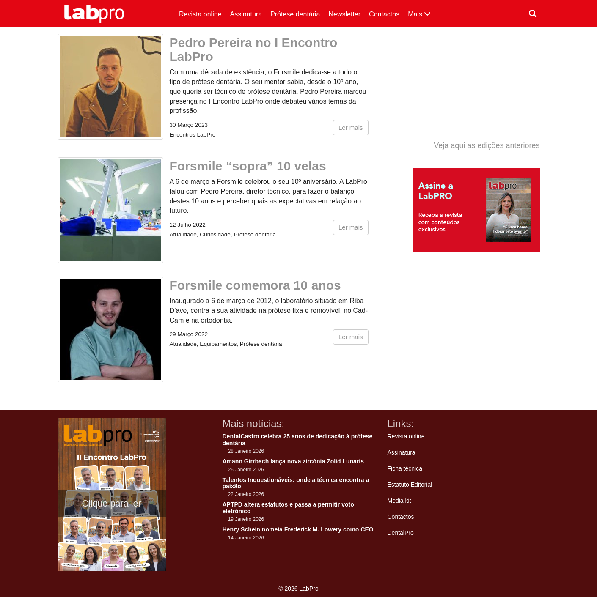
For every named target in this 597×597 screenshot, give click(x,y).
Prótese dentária (295, 14)
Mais (419, 14)
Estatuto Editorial (410, 484)
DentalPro (401, 532)
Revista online (200, 14)
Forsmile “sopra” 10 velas (248, 166)
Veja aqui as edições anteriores (486, 145)
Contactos (384, 14)
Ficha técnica (405, 468)
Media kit (399, 500)
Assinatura (246, 14)
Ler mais (350, 127)
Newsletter (345, 14)
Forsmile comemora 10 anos (255, 285)
